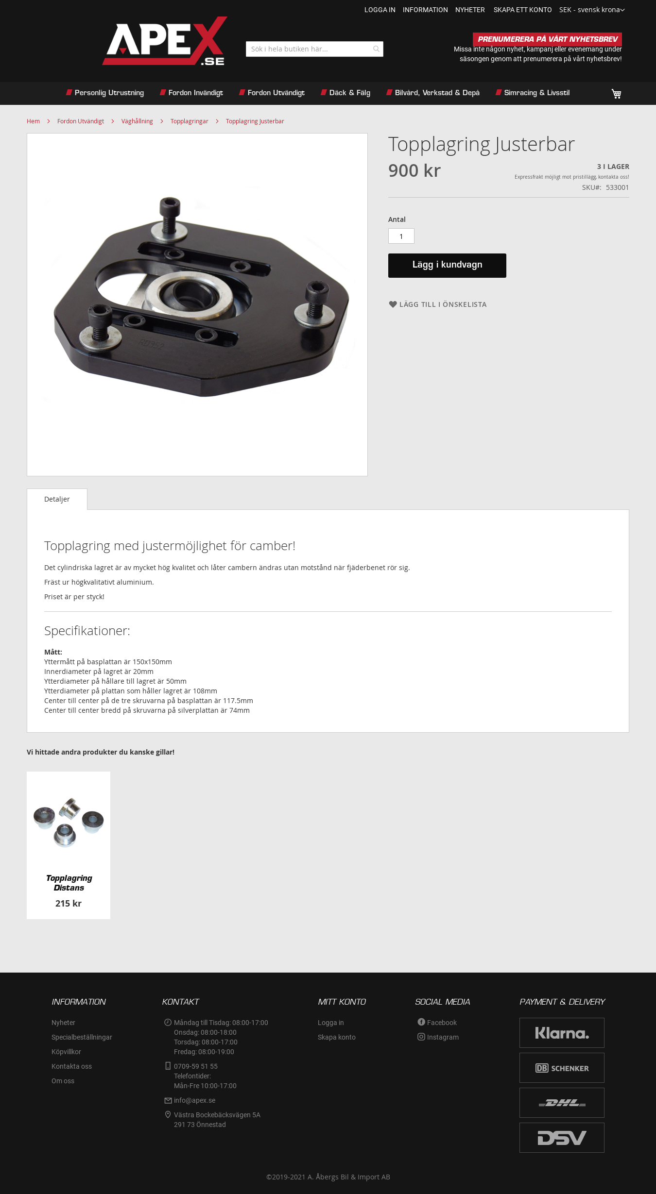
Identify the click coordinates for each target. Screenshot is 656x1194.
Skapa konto (337, 1037)
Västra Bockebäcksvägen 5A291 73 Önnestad (217, 1119)
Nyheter (63, 1022)
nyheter (470, 10)
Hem (33, 121)
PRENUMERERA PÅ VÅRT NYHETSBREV (547, 39)
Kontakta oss (72, 1066)
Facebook (442, 1022)
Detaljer (57, 499)
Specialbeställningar (82, 1037)
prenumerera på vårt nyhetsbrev (571, 59)
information (425, 10)
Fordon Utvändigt (80, 121)
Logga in (380, 10)
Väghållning (137, 121)
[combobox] (314, 49)
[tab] (57, 499)
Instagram (443, 1037)
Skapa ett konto (523, 10)
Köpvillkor (66, 1052)
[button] (592, 10)
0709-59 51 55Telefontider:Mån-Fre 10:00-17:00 (205, 1076)
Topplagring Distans (69, 882)
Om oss (63, 1081)
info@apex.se (194, 1100)
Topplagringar (189, 121)
